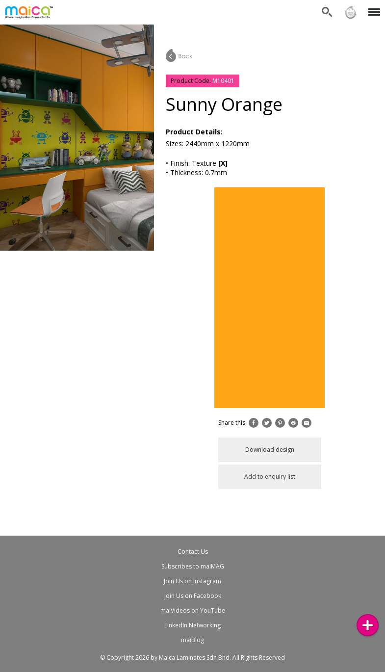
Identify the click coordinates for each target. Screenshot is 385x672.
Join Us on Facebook (192, 596)
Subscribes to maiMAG (192, 566)
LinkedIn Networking (192, 625)
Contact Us (193, 551)
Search (327, 12)
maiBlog (192, 640)
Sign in (350, 12)
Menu (372, 7)
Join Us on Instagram (192, 581)
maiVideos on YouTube (192, 610)
